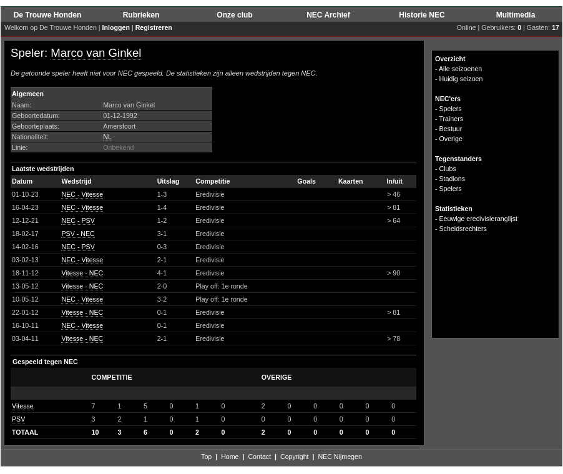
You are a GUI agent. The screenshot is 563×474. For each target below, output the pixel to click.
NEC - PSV (77, 220)
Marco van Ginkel (96, 52)
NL (107, 137)
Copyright (294, 456)
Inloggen (116, 27)
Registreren (153, 27)
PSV (18, 419)
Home (229, 456)
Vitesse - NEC (82, 273)
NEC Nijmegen (339, 456)
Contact (259, 456)
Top (206, 456)
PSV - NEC (77, 233)
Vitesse (23, 406)
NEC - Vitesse (82, 194)
